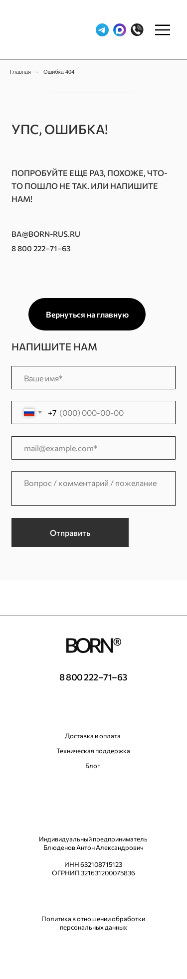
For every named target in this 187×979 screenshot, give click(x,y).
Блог (92, 766)
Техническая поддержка (93, 751)
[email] (93, 448)
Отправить (70, 532)
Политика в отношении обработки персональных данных (93, 923)
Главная (20, 72)
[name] (93, 377)
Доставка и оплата (93, 736)
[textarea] (93, 488)
